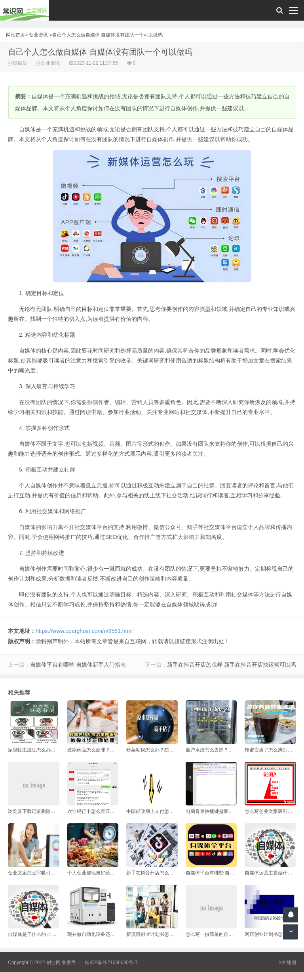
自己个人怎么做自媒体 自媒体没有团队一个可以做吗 (107, 35)
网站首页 (15, 35)
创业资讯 (38, 35)
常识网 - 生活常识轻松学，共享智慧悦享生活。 (24, 10)
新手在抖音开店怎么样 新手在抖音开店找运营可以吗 (231, 664)
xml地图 (287, 962)
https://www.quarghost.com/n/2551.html (84, 631)
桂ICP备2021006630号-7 (111, 962)
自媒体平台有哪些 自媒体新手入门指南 (78, 664)
